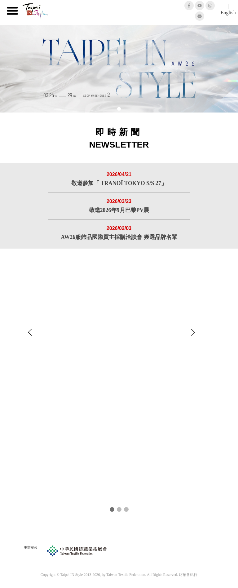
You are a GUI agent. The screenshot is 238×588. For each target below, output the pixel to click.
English (228, 12)
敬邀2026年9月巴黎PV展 (119, 210)
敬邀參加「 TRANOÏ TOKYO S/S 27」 (118, 183)
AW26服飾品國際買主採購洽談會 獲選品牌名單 (119, 237)
